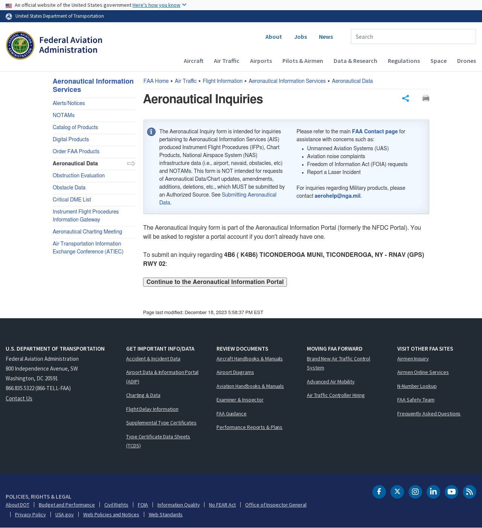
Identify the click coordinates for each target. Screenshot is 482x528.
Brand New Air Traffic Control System (338, 363)
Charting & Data (143, 395)
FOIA (143, 504)
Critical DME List (72, 200)
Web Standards (166, 514)
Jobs (300, 36)
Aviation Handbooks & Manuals (250, 386)
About (273, 36)
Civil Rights (116, 504)
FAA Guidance (232, 413)
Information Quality (178, 504)
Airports (261, 60)
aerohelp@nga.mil (338, 196)
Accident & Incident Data (153, 358)
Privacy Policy (30, 514)
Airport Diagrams (235, 372)
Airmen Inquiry (413, 358)
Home (156, 81)
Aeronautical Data (352, 81)
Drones (466, 60)
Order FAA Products (76, 151)
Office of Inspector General (275, 504)
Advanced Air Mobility (331, 381)
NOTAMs (64, 115)
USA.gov (64, 514)
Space (438, 60)
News (326, 36)
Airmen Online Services (423, 372)
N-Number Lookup (417, 386)
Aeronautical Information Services (287, 81)
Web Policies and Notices (111, 514)
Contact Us (19, 398)
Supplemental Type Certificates (161, 422)
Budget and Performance (67, 504)
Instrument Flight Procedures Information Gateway (86, 216)
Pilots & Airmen (302, 60)
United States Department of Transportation (59, 16)
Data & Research (355, 60)
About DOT (17, 504)
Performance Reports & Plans (249, 427)
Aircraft (193, 60)
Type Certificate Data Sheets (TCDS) (158, 441)
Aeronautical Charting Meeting (87, 232)
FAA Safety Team (416, 399)
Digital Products (71, 139)
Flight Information (223, 81)
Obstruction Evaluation (79, 176)
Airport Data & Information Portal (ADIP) (162, 377)
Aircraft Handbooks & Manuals (250, 358)
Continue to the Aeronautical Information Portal (215, 282)
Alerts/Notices (69, 103)
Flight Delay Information (152, 409)
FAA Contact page (375, 131)
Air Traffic (226, 60)
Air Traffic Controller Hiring (336, 395)
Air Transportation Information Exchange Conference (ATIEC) (88, 248)
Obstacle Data (69, 188)
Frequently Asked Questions (429, 413)
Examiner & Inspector (240, 399)
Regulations (404, 60)
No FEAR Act (222, 504)
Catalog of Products (75, 127)
